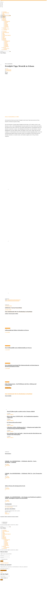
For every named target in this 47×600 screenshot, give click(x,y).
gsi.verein (4, 19)
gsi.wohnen (6, 26)
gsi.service (4, 20)
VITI (7, 68)
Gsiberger (4, 18)
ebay (6, 512)
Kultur (3, 16)
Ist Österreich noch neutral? (14, 422)
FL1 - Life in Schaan (9, 506)
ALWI (8, 487)
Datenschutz (4, 522)
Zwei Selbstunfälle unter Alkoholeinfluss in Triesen (18, 347)
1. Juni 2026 (7, 349)
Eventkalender (7, 21)
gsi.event (6, 22)
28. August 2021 (8, 69)
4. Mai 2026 (7, 477)
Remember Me (4, 559)
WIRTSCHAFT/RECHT (6, 15)
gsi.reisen (6, 24)
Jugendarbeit (9, 299)
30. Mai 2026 (7, 387)
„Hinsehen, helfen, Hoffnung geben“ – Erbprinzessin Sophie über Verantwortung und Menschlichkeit (24, 428)
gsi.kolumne (6, 28)
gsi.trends (6, 45)
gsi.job (5, 23)
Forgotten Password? (4, 562)
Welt (3, 13)
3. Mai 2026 (7, 501)
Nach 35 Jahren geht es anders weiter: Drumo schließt (21, 411)
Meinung (4, 27)
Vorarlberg (4, 11)
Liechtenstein (9, 63)
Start (6, 63)
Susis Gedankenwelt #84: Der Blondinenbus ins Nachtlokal (18, 393)
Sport (3, 17)
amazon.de (7, 513)
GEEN (8, 464)
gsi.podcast (4, 29)
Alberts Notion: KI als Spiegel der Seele (15, 485)
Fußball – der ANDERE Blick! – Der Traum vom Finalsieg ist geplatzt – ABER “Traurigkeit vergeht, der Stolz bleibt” (23, 497)
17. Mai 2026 (7, 465)
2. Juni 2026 (7, 332)
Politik (3, 14)
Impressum (4, 523)
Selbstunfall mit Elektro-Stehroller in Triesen (17, 330)
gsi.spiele (6, 25)
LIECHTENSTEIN (5, 12)
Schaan (19, 299)
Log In (1, 572)
